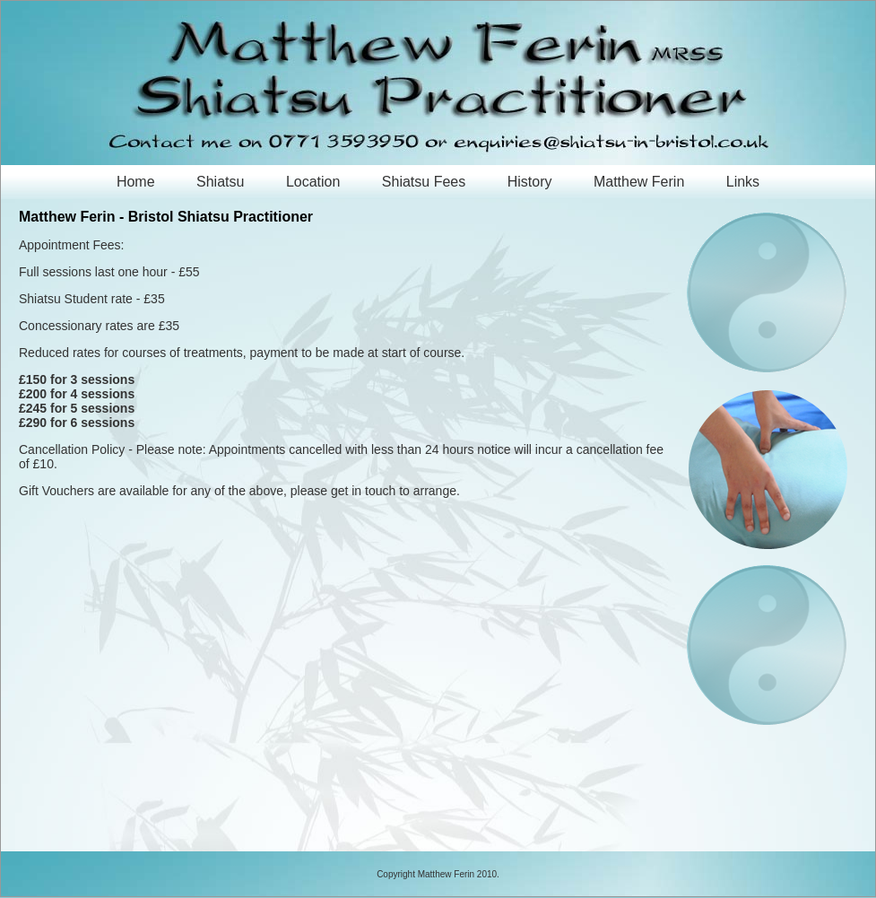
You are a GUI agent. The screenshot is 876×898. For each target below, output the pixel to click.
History (529, 181)
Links (742, 181)
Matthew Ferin (639, 181)
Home (136, 181)
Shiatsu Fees (423, 181)
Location (313, 181)
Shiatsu (220, 181)
